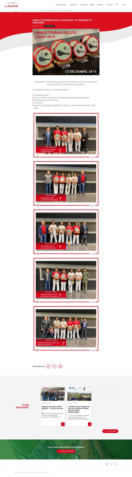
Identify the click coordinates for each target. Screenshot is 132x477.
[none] (124, 4)
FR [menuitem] (123, 5)
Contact (109, 4)
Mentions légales (18, 472)
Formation (59, 399)
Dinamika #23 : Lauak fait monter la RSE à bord (106, 407)
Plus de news (110, 431)
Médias (91, 4)
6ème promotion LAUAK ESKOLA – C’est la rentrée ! (52, 408)
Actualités (82, 4)
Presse (114, 399)
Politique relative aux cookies (43, 472)
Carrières (99, 4)
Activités (72, 4)
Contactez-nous (66, 451)
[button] (116, 4)
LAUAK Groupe (60, 4)
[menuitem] (124, 4)
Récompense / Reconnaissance (81, 399)
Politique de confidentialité (29, 472)
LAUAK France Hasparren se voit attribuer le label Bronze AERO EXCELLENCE (79, 409)
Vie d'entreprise (49, 26)
